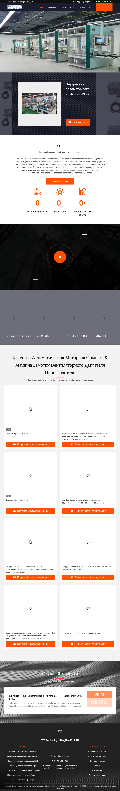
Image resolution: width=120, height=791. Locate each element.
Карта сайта (97, 770)
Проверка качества (97, 761)
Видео (63, 7)
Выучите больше (60, 181)
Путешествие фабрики (97, 756)
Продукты (52, 7)
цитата (104, 7)
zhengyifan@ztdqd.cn (81, 2)
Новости (97, 766)
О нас (72, 7)
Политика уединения (97, 775)
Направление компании (97, 752)
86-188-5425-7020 (104, 2)
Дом (41, 7)
